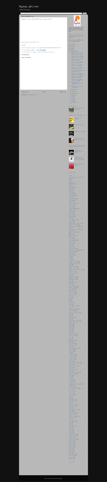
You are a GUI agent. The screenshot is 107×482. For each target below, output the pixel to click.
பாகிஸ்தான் (71, 360)
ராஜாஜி (70, 422)
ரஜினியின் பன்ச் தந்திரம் (74, 416)
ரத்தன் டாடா (71, 414)
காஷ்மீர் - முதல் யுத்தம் (74, 261)
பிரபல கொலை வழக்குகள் (74, 362)
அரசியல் (71, 206)
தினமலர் (71, 328)
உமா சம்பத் (71, 241)
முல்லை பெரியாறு (73, 404)
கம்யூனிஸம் (71, 254)
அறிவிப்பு (71, 211)
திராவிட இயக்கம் (72, 322)
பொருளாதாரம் (72, 386)
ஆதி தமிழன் (71, 216)
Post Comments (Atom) (32, 94)
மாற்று (70, 398)
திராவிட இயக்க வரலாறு (46, 51)
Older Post (63, 92)
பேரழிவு (71, 382)
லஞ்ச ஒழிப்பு (72, 426)
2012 (71, 48)
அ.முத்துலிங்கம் (72, 195)
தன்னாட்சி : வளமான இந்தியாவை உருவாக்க (79, 139)
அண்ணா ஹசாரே (72, 198)
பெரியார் (71, 379)
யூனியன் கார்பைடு (73, 412)
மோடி (70, 407)
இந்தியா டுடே (72, 235)
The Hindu (71, 192)
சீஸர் (70, 300)
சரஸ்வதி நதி (71, 289)
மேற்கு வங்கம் (72, 406)
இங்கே (79, 36)
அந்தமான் (71, 201)
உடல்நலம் (71, 238)
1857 (70, 178)
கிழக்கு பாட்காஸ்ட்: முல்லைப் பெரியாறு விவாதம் (77, 59)
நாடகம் (70, 336)
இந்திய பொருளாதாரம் (74, 224)
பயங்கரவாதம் (72, 356)
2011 (71, 49)
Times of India (72, 193)
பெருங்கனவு (71, 380)
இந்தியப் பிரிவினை (73, 231)
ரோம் (70, 424)
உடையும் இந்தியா (73, 240)
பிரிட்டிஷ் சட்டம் (72, 369)
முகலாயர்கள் (72, 401)
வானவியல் (71, 437)
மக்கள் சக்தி (71, 394)
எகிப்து (70, 245)
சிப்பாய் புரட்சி (72, 294)
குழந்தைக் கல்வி (72, 279)
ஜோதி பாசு (71, 458)
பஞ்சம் (70, 346)
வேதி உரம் (71, 450)
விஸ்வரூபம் (71, 447)
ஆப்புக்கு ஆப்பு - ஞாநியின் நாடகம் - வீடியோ (78, 151)
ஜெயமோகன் (72, 455)
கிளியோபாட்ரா (72, 271)
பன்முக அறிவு (72, 359)
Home (44, 92)
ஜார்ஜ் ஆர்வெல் (72, 453)
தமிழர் (70, 313)
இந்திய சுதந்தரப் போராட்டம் (75, 223)
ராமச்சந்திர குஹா (72, 421)
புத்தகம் (70, 375)
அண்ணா (71, 196)
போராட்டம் (71, 391)
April (72, 100)
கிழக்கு (70, 264)
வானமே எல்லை (72, 435)
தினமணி (71, 327)
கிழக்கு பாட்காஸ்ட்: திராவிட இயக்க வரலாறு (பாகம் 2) (77, 54)
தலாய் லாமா (71, 317)
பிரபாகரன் (71, 364)
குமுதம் (70, 274)
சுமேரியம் (71, 302)
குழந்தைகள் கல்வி (73, 277)
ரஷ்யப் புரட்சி (72, 417)
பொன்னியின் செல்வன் (74, 388)
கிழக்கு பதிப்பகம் (29, 6)
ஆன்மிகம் (71, 221)
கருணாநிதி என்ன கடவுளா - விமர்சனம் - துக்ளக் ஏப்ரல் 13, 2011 (79, 158)
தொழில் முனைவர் (73, 333)
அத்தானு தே (71, 200)
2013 (71, 46)
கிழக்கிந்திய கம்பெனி (73, 263)
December (73, 51)
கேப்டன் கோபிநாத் (73, 286)
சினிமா (70, 297)
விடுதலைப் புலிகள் (73, 439)
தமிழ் (70, 315)
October (73, 91)
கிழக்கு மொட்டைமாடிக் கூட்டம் (76, 269)
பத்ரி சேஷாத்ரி (72, 354)
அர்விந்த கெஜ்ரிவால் (73, 208)
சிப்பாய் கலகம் (72, 292)
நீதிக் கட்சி (71, 341)
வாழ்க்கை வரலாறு (73, 434)
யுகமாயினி (71, 411)
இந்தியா (70, 233)
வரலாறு (70, 429)
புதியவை (71, 370)
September (73, 93)
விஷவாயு (71, 445)
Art (69, 180)
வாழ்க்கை (71, 432)
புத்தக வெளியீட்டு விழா (74, 372)
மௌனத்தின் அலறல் (73, 409)
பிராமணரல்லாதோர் (73, 365)
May (72, 98)
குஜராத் (70, 281)
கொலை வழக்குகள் (73, 287)
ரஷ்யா (70, 419)
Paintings (71, 188)
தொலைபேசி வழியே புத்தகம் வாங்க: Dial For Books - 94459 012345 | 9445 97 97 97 (41, 47)
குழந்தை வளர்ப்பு (72, 276)
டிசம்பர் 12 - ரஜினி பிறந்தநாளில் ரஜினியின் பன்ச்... (78, 71)
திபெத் (70, 318)
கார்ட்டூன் (71, 259)
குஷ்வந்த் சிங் (72, 282)
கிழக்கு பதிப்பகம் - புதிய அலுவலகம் (77, 115)
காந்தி (70, 258)
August (73, 95)
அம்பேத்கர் (71, 205)
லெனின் (71, 427)
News (70, 185)
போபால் (71, 389)
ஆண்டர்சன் (71, 214)
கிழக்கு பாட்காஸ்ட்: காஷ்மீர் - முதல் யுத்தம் (77, 87)
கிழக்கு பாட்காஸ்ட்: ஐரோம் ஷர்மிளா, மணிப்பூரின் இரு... (78, 74)
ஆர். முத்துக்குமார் (73, 219)
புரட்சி (70, 377)
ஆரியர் (70, 218)
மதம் (70, 396)
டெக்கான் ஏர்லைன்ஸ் (73, 309)
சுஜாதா (70, 304)
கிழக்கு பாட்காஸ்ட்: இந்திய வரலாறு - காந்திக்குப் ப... (77, 77)
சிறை (70, 295)
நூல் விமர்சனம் (72, 345)
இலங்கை (71, 236)
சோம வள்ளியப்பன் (73, 305)
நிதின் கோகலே (72, 340)
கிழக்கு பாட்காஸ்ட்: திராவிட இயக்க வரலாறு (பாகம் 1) (77, 56)
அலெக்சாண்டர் (72, 210)
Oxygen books (72, 187)
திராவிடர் (71, 323)
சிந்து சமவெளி (72, 290)
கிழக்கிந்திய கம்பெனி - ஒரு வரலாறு (79, 109)
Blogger (60, 478)
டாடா (70, 307)
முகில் (70, 403)
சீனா (70, 299)
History (70, 182)
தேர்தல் (70, 332)
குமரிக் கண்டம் (72, 272)
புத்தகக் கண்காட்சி (73, 374)
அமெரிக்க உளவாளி (78, 124)
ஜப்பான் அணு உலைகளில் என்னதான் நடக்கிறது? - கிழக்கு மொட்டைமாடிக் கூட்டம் (77, 146)
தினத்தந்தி (71, 325)
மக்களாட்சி (71, 393)
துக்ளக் (70, 330)
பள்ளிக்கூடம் (72, 357)
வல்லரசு (70, 431)
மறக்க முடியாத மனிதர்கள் (77, 118)
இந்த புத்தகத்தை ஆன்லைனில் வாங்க (30, 42)
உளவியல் (71, 243)
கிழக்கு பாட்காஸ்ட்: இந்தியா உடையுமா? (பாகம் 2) (77, 65)
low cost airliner (72, 183)
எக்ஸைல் (71, 246)
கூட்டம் (70, 284)
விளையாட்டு (72, 444)
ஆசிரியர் (71, 213)
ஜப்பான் (70, 452)
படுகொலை (71, 351)
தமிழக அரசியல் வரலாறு (74, 312)
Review (70, 190)
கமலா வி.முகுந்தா (73, 251)
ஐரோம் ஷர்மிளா (72, 248)
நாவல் (70, 338)
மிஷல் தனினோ (72, 399)
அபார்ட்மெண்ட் (72, 203)
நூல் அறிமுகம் (72, 343)
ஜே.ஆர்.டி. (71, 457)
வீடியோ (70, 449)
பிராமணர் (71, 367)
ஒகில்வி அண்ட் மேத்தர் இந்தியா (76, 249)
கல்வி (70, 256)
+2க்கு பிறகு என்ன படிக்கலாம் (75, 177)
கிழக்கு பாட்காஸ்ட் (37, 51)
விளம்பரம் (71, 442)
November (73, 89)
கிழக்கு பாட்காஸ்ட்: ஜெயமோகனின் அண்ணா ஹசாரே (77, 83)
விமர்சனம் (71, 440)
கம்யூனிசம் (71, 253)
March (72, 102)
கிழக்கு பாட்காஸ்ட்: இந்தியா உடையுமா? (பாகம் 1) (77, 68)
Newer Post (24, 92)
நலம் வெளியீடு (72, 335)
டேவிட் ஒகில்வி (72, 310)
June (72, 96)
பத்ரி (53, 51)
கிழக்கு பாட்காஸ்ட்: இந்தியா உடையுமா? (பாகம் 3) (77, 62)
